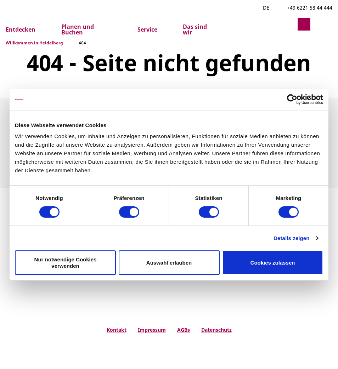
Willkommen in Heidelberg (35, 43)
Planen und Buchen (77, 30)
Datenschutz (216, 330)
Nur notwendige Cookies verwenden (65, 262)
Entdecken (20, 30)
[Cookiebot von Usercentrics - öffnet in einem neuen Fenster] (292, 99)
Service (147, 30)
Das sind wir (195, 30)
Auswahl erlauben (169, 263)
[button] (287, 24)
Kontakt (116, 330)
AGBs (183, 330)
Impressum (152, 330)
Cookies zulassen (272, 263)
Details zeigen (291, 238)
